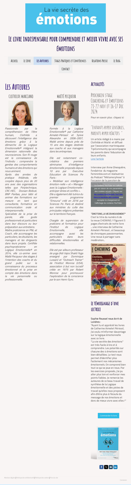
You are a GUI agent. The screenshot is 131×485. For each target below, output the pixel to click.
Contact (66, 69)
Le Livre (27, 61)
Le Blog (116, 61)
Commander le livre (108, 415)
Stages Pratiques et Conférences (70, 61)
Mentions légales (9, 478)
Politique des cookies (42, 478)
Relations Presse (100, 61)
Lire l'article (97, 158)
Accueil (14, 61)
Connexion (123, 480)
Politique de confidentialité (25, 478)
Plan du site (54, 478)
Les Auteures (43, 61)
